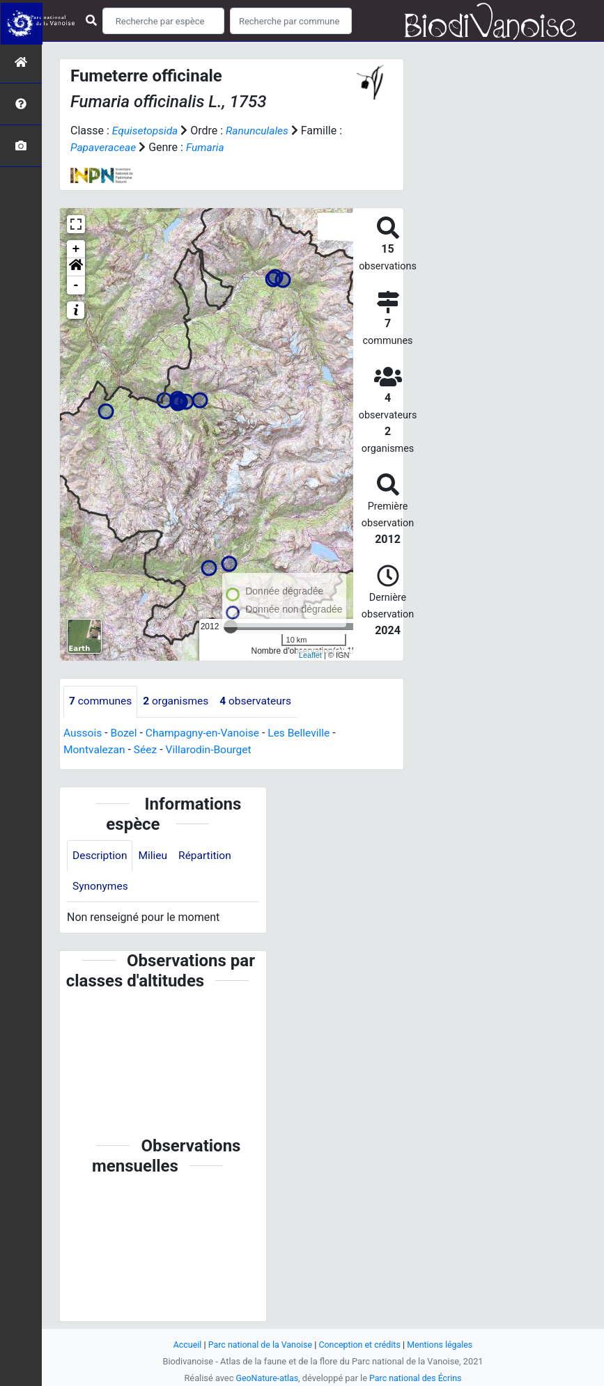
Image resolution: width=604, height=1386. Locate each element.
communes (101, 701)
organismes (178, 701)
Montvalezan (95, 749)
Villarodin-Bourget (212, 749)
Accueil (183, 1344)
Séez (148, 749)
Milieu (155, 855)
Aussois (83, 732)
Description (100, 855)
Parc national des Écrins (416, 1378)
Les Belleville (306, 732)
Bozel (125, 732)
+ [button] (76, 249)
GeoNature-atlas (265, 1378)
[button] (76, 267)
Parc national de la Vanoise (258, 1344)
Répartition (208, 855)
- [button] (76, 285)
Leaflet (310, 654)
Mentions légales (443, 1344)
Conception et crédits (360, 1344)
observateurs (260, 701)
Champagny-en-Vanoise (206, 732)
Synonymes (101, 886)
